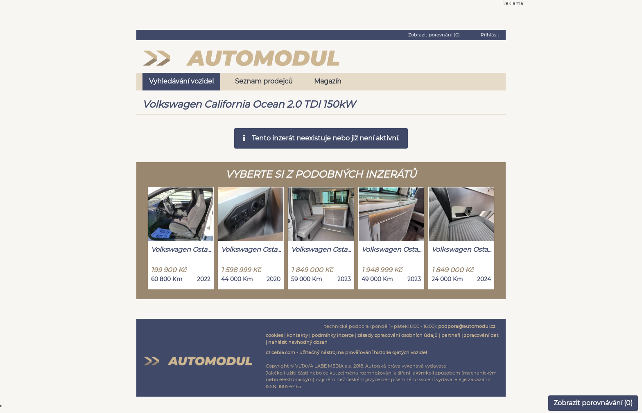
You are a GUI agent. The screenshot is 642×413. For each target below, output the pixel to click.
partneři (450, 335)
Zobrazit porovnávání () (593, 403)
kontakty (297, 335)
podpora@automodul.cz (466, 326)
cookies (274, 335)
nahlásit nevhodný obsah (298, 342)
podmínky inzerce (333, 335)
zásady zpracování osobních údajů (397, 335)
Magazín (327, 81)
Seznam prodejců (264, 81)
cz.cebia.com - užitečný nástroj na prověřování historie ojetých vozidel (346, 352)
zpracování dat (481, 335)
